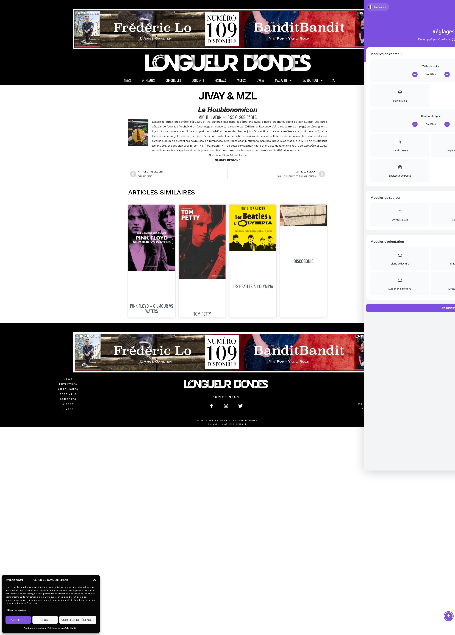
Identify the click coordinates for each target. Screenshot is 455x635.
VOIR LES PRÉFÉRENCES (77, 619)
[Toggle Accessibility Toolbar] (448, 616)
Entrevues (148, 81)
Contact (384, 380)
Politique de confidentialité (62, 628)
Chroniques (173, 81)
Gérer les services (16, 610)
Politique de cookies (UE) (384, 409)
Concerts (198, 81)
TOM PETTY (202, 314)
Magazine (283, 81)
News (127, 81)
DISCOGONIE (303, 261)
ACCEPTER (18, 619)
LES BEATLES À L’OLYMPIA (253, 286)
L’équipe (384, 390)
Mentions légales (383, 400)
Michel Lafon (238, 155)
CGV (384, 395)
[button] (94, 580)
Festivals (221, 81)
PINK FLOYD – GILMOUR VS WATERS (151, 309)
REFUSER (45, 619)
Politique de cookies (35, 628)
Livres (260, 81)
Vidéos (241, 81)
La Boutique (313, 81)
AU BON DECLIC (235, 424)
